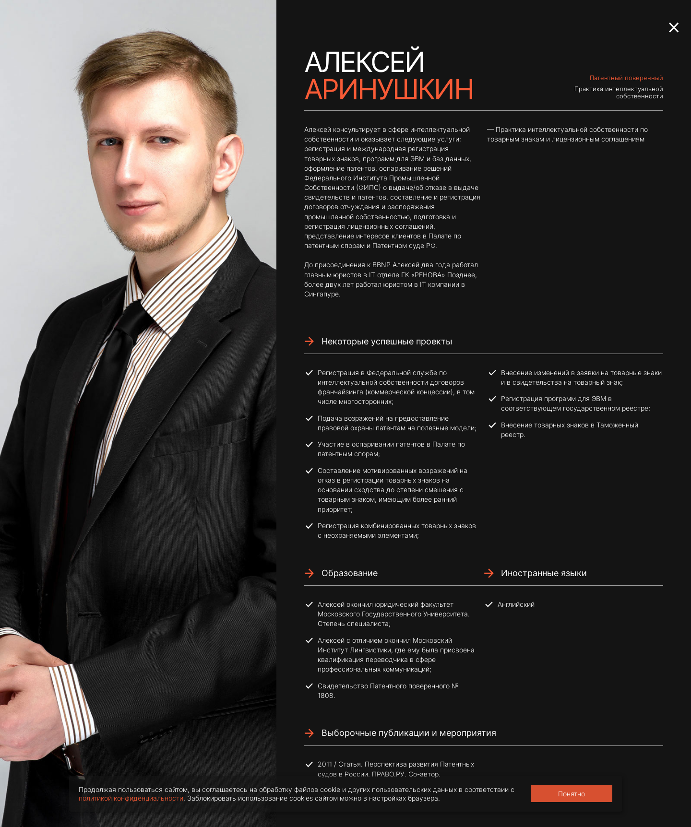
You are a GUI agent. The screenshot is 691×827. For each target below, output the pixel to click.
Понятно (571, 794)
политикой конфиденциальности (131, 798)
